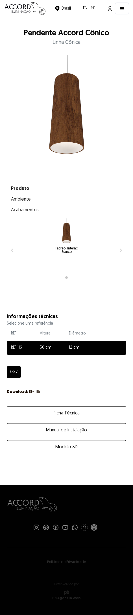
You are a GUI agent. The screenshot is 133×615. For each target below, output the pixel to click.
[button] (63, 8)
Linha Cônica (66, 42)
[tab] (67, 188)
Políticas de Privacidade (66, 562)
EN (85, 8)
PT (92, 8)
